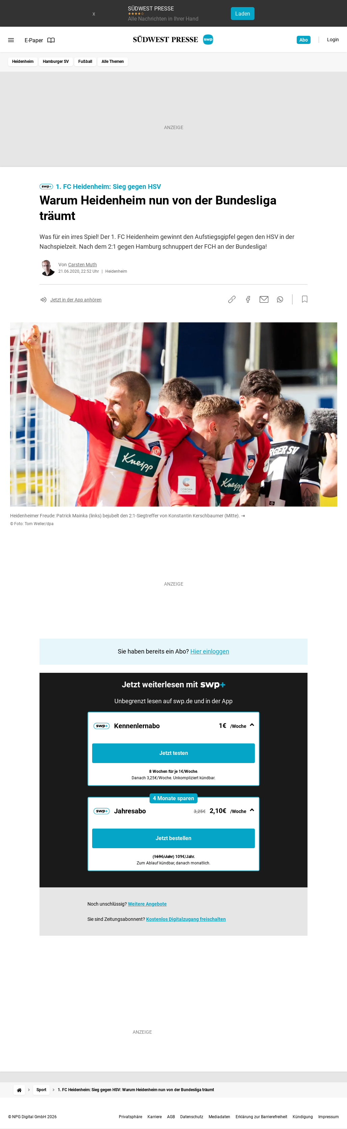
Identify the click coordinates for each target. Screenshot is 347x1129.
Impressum (328, 1116)
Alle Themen (113, 61)
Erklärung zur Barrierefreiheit (261, 1116)
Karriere (155, 1116)
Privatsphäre (130, 1116)
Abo (303, 40)
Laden (242, 13)
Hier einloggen (209, 651)
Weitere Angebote (147, 904)
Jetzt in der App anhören (76, 299)
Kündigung (303, 1116)
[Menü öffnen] (11, 40)
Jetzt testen (173, 753)
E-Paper (40, 40)
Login (333, 39)
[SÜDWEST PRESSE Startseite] (174, 39)
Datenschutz (191, 1116)
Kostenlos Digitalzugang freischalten (186, 919)
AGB (171, 1116)
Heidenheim (22, 61)
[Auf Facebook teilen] (248, 299)
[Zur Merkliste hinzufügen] (303, 299)
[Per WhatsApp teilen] (280, 299)
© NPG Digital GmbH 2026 (32, 1116)
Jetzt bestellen (173, 838)
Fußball (85, 61)
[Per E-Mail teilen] (264, 299)
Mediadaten (219, 1116)
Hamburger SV (56, 61)
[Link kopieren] (232, 299)
